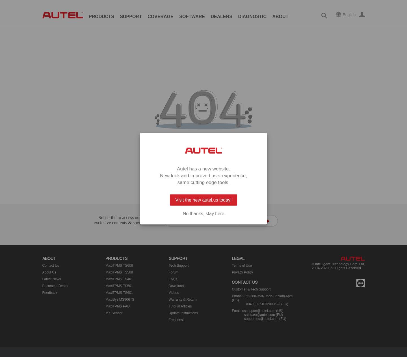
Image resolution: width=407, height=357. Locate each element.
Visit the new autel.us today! (204, 199)
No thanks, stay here (203, 213)
